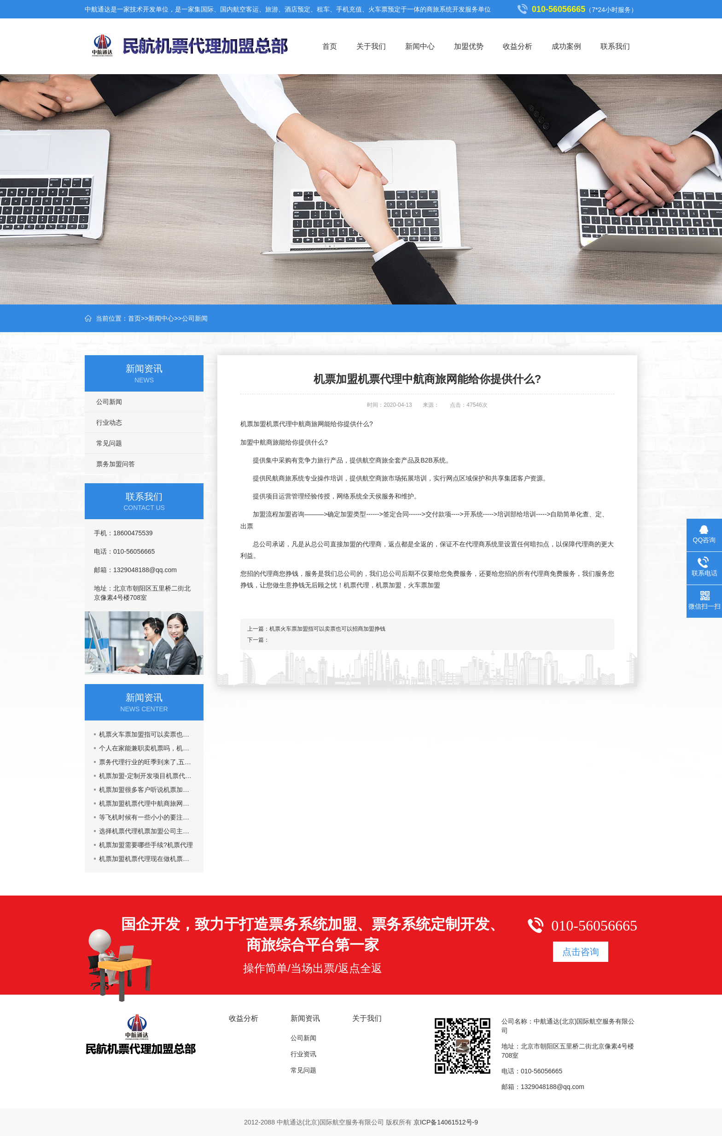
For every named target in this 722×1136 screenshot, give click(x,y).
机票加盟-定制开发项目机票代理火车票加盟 (146, 775)
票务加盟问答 (115, 464)
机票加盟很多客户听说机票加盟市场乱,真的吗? (146, 789)
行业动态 (109, 422)
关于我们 (371, 46)
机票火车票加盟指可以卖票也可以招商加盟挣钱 (146, 734)
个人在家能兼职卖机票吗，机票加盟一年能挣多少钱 (146, 748)
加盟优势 (468, 46)
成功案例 (566, 46)
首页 (329, 46)
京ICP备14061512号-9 (445, 1122)
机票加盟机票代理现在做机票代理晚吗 (146, 858)
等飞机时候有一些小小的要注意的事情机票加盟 (146, 817)
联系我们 (615, 46)
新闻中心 (420, 46)
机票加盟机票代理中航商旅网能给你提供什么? (146, 803)
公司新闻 (195, 318)
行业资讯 (303, 1054)
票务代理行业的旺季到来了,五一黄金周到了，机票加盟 (146, 762)
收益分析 (517, 46)
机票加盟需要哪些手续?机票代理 (146, 845)
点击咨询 (580, 952)
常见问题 (109, 443)
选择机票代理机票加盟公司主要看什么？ (146, 831)
